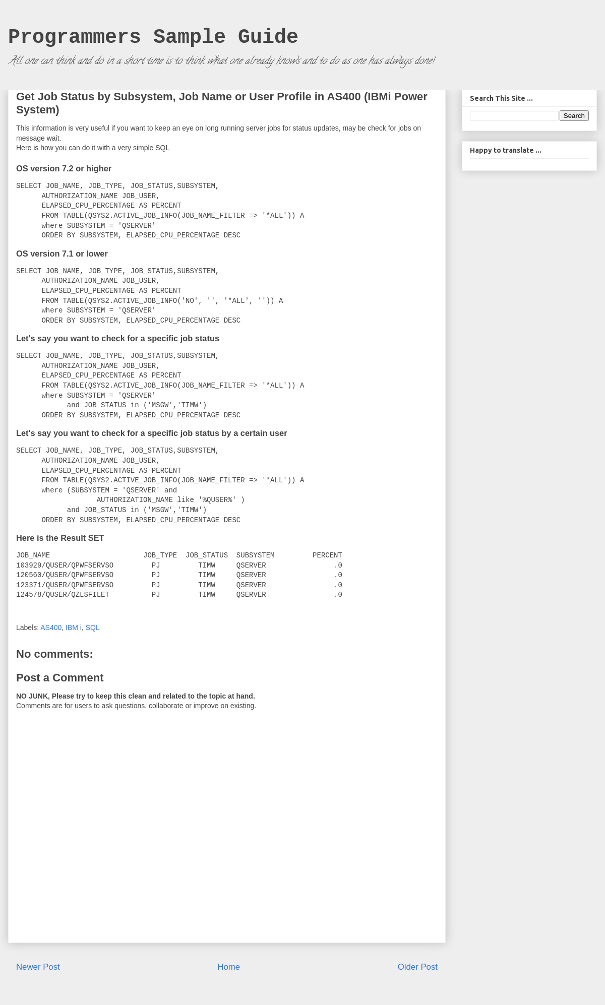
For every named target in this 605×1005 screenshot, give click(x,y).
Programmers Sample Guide (153, 37)
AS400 (51, 627)
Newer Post (38, 967)
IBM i (74, 627)
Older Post (418, 967)
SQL (93, 627)
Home (228, 967)
